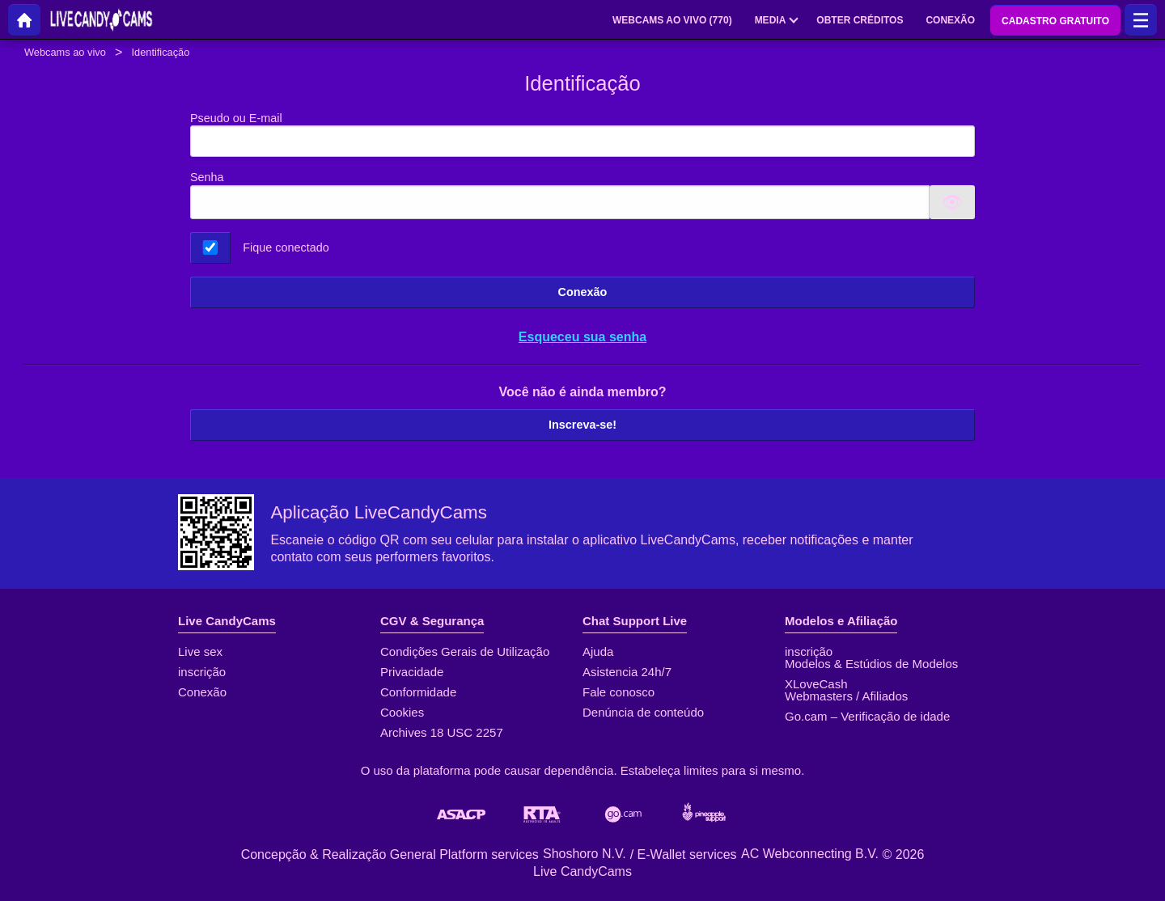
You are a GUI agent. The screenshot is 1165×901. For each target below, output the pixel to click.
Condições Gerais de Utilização (464, 651)
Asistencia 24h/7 (626, 672)
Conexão (583, 292)
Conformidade (418, 692)
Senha (207, 177)
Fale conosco (618, 692)
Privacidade (411, 672)
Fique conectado (285, 247)
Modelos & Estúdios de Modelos (871, 663)
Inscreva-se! (582, 424)
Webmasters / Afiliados (846, 696)
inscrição (202, 672)
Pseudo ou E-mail (582, 135)
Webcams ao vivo (65, 52)
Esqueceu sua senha (582, 337)
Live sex (200, 651)
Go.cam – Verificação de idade (867, 716)
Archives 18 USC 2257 (441, 732)
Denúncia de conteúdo (643, 712)
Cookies (402, 712)
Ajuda (597, 651)
